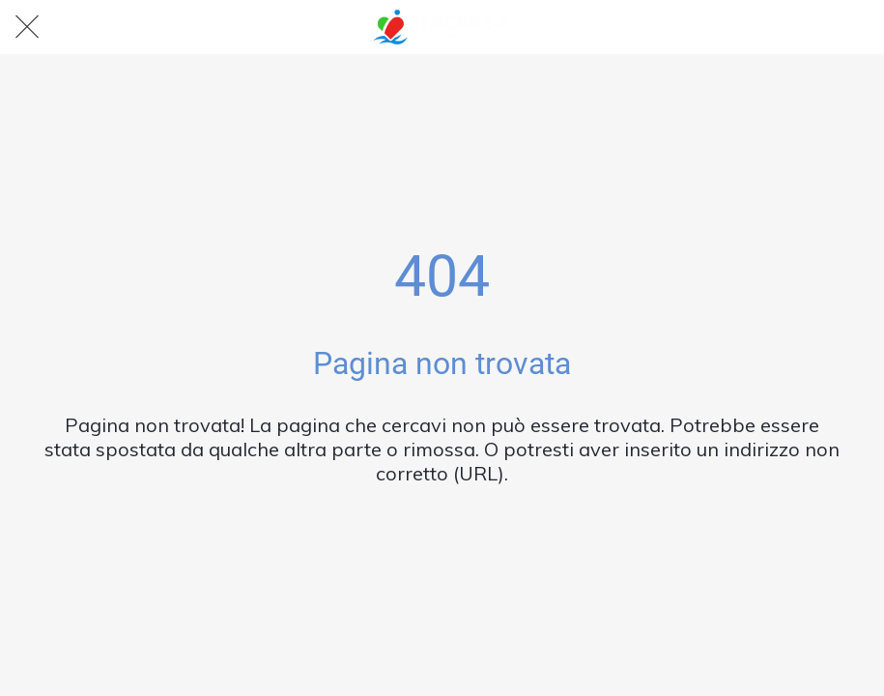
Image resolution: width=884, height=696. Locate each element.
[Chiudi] (27, 27)
